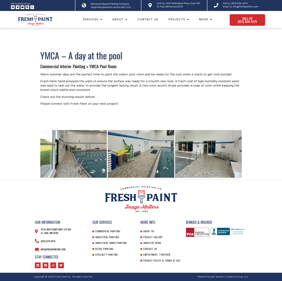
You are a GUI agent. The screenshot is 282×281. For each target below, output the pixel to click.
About (119, 19)
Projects (178, 19)
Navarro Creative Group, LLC (232, 277)
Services (92, 19)
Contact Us (147, 19)
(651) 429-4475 (239, 3)
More (205, 19)
